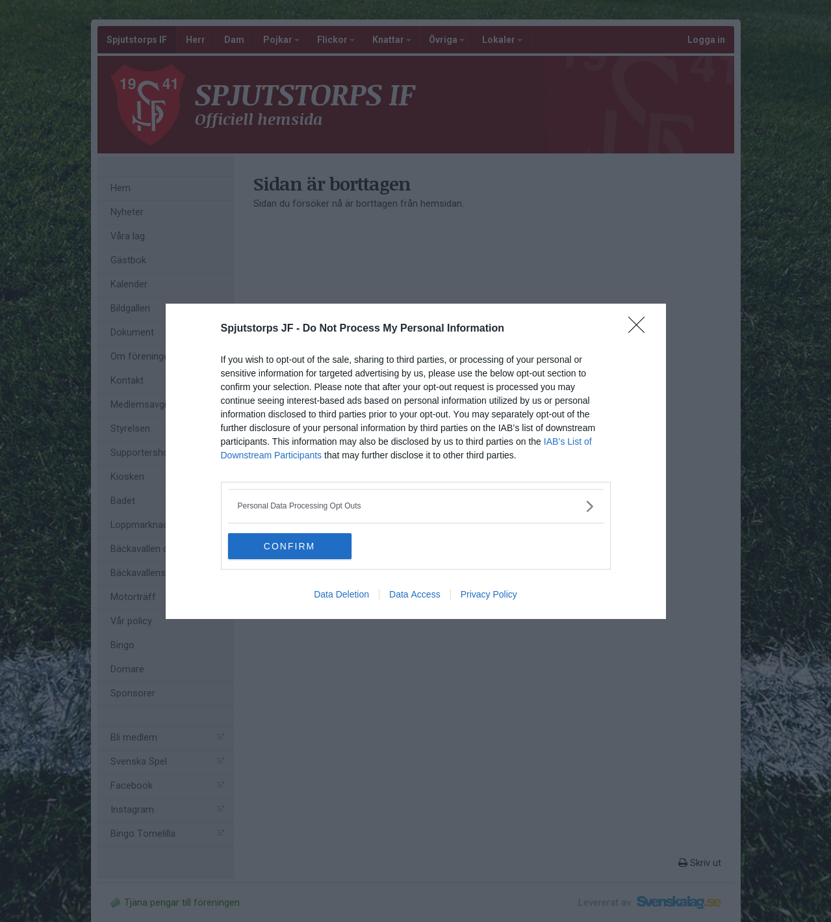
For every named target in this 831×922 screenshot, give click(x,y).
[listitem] (416, 506)
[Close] (640, 329)
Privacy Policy (489, 594)
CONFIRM (289, 545)
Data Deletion (341, 594)
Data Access (415, 594)
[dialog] (416, 461)
